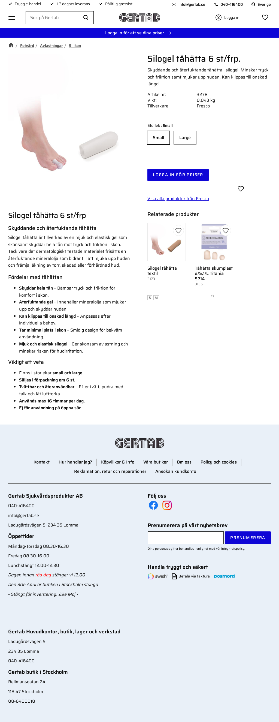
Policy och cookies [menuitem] (219, 462)
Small (158, 137)
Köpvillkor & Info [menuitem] (117, 462)
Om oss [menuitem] (184, 462)
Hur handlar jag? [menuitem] (75, 462)
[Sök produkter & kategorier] (59, 17)
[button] (12, 19)
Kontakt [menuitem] (42, 462)
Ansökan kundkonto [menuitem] (175, 471)
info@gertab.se (191, 4)
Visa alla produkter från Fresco (178, 198)
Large (185, 137)
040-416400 (231, 4)
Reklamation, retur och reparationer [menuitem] (110, 471)
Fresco (203, 106)
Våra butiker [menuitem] (155, 462)
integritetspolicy (232, 548)
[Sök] (85, 17)
